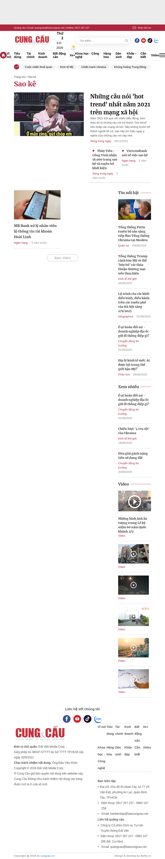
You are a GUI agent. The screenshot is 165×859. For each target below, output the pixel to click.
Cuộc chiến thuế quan (38, 67)
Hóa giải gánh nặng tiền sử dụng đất (133, 456)
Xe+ (72, 55)
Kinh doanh (42, 55)
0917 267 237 (82, 27)
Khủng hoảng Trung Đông (130, 67)
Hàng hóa (107, 55)
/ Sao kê (31, 76)
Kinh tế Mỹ (66, 67)
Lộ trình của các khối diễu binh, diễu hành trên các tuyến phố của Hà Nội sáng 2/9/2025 (133, 302)
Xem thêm (62, 258)
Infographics (125, 316)
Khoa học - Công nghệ (87, 55)
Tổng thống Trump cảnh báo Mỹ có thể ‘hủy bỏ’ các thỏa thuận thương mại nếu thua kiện (132, 264)
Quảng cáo (20, 27)
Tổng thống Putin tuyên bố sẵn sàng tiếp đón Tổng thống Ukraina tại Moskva (134, 233)
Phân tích (124, 374)
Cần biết (143, 55)
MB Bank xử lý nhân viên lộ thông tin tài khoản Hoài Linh (35, 231)
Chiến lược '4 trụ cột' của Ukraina (134, 431)
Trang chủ (20, 76)
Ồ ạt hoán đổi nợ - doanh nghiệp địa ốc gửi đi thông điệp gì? (133, 331)
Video (155, 55)
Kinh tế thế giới (127, 278)
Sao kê (25, 84)
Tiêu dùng (17, 55)
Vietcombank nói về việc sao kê (135, 153)
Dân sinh (119, 55)
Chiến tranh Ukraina (93, 67)
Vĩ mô (9, 55)
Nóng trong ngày (100, 141)
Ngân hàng (129, 160)
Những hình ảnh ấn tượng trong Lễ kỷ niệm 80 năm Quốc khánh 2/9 (132, 525)
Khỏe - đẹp (131, 55)
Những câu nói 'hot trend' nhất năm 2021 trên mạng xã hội (120, 104)
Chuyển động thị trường (128, 343)
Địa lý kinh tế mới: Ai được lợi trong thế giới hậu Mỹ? (134, 364)
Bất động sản (59, 55)
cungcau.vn (48, 855)
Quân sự (123, 245)
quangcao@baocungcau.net (49, 27)
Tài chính (31, 55)
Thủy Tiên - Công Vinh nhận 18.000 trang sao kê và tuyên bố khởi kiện (104, 159)
